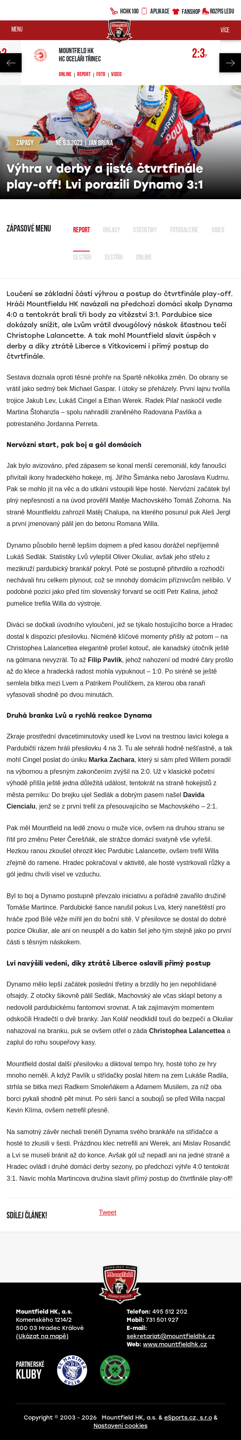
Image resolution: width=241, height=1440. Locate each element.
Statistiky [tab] (145, 230)
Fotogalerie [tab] (184, 230)
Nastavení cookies (120, 1425)
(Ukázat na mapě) (42, 1336)
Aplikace (155, 10)
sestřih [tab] (114, 258)
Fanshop (185, 10)
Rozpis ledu (218, 10)
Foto (100, 75)
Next (230, 62)
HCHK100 (124, 10)
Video (116, 75)
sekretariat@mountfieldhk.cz (171, 1336)
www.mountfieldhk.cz (175, 1344)
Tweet (107, 1212)
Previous (11, 62)
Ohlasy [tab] (111, 230)
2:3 (199, 54)
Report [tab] (81, 230)
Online (65, 75)
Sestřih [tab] (82, 258)
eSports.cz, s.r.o (188, 1417)
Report (84, 75)
